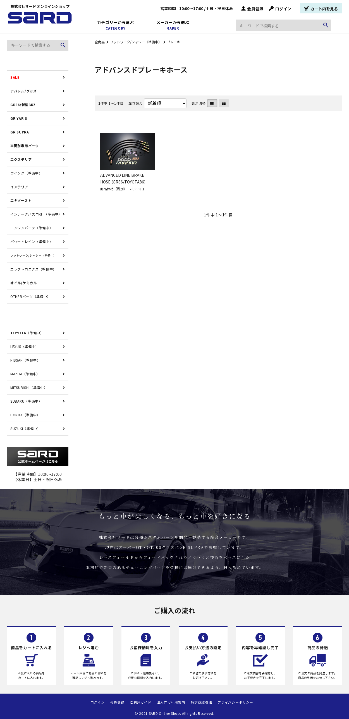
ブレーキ (173, 41)
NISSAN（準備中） (25, 360)
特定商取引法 (201, 702)
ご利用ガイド (140, 702)
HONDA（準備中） (25, 414)
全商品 (100, 41)
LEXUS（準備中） (24, 346)
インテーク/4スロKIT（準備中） (36, 214)
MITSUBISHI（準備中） (28, 387)
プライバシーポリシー (235, 702)
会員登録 (252, 8)
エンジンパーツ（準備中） (31, 227)
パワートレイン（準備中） (31, 241)
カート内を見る (321, 8)
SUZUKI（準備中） (25, 428)
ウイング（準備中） (26, 173)
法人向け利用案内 (171, 702)
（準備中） (27, 332)
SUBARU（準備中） (26, 401)
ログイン (280, 8)
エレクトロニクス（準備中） (33, 269)
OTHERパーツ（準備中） (30, 296)
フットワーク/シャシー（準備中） (136, 41)
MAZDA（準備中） (25, 373)
